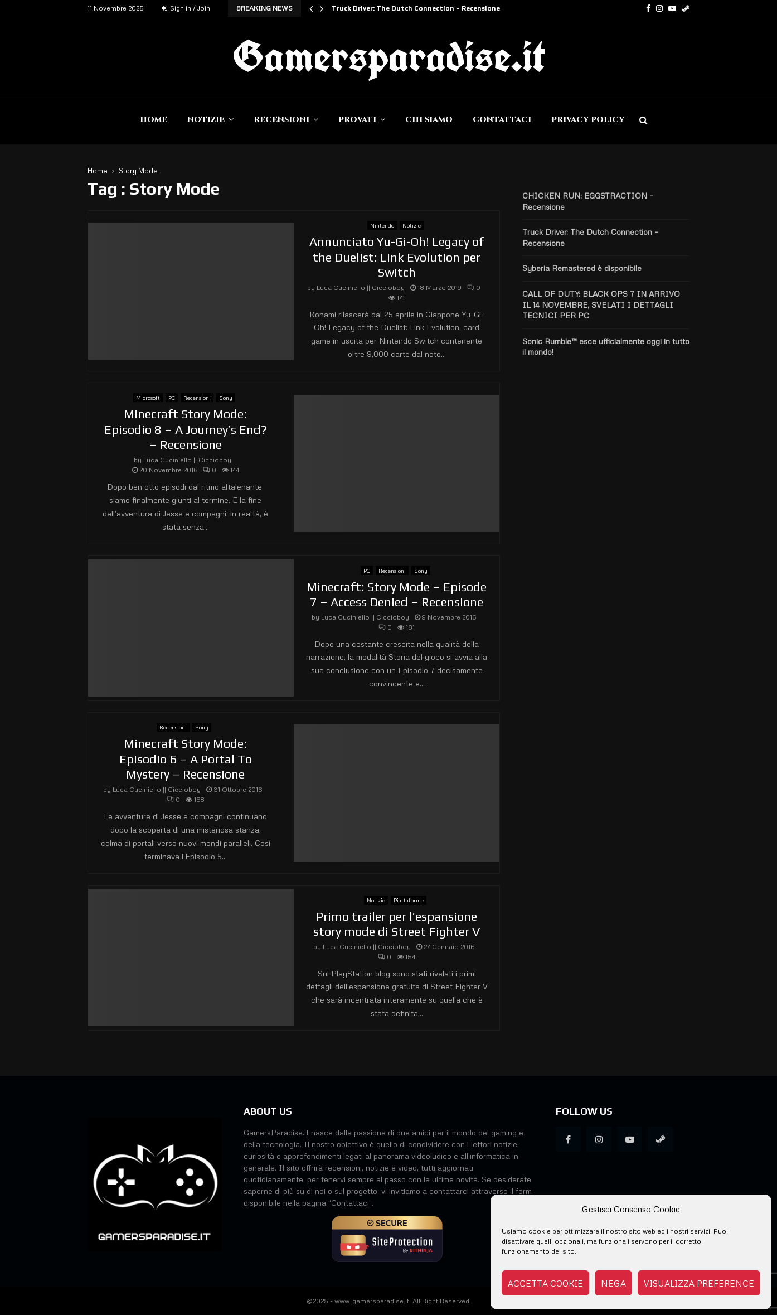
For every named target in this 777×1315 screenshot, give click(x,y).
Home (153, 119)
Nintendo (382, 225)
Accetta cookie (545, 1283)
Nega (613, 1283)
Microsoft (148, 397)
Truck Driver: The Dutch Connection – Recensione (416, 8)
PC (171, 397)
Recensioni (281, 119)
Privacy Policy (587, 119)
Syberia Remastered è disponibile (582, 268)
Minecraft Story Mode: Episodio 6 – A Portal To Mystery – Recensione (185, 758)
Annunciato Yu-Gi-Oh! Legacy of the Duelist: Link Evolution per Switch (396, 256)
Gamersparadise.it (388, 55)
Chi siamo (429, 119)
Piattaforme (409, 900)
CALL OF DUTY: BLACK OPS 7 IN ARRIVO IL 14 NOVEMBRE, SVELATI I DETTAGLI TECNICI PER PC (601, 304)
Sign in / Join (186, 8)
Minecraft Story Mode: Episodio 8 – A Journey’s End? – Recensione (185, 429)
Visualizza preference (699, 1283)
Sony (225, 397)
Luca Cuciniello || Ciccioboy (361, 287)
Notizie (206, 119)
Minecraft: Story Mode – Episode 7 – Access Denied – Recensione (397, 594)
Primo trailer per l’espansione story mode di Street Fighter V (396, 924)
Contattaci (502, 119)
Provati (357, 119)
